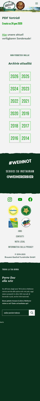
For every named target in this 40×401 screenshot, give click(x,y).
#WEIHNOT (20, 162)
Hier (4, 34)
